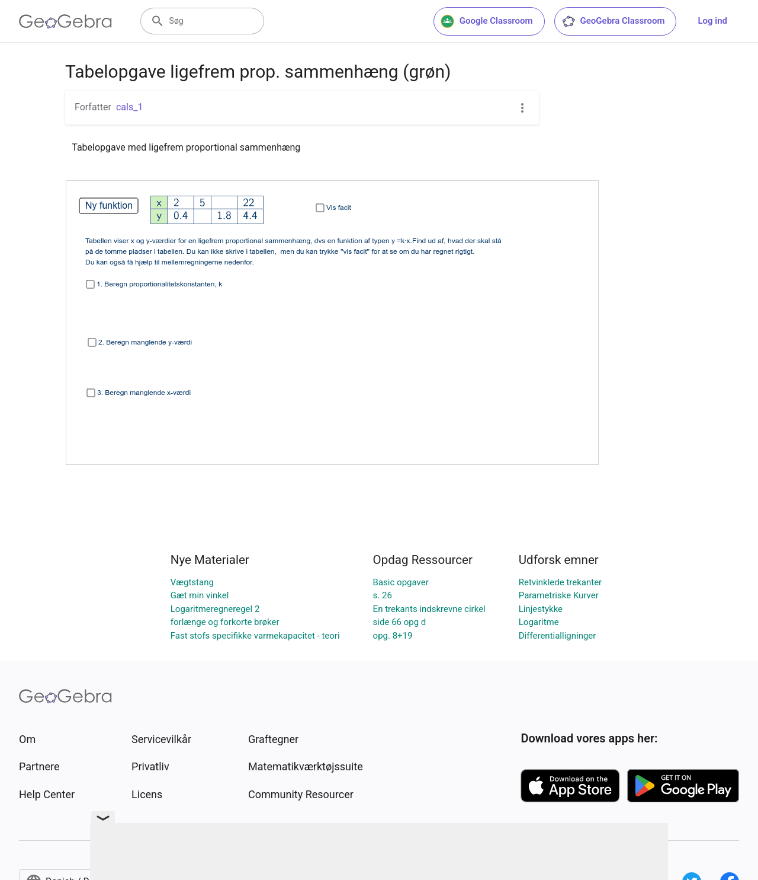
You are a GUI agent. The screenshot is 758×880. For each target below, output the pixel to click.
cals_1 (129, 107)
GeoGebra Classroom (613, 21)
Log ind (712, 20)
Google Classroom (487, 21)
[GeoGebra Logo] (65, 21)
